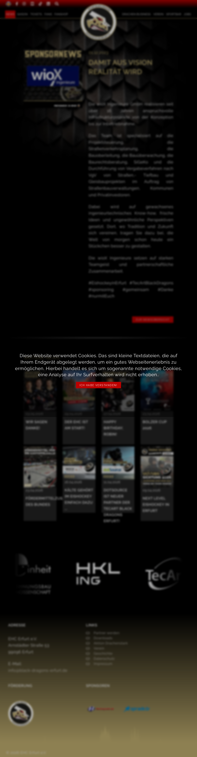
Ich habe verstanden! (98, 385)
